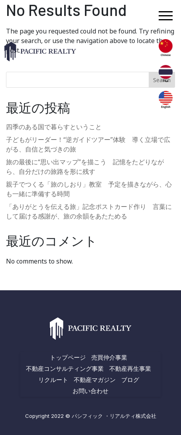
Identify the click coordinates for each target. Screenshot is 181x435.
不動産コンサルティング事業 (65, 368)
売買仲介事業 (109, 357)
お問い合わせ (90, 391)
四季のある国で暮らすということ (54, 126)
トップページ (68, 357)
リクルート (53, 380)
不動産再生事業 (130, 368)
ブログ (130, 380)
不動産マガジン (95, 380)
